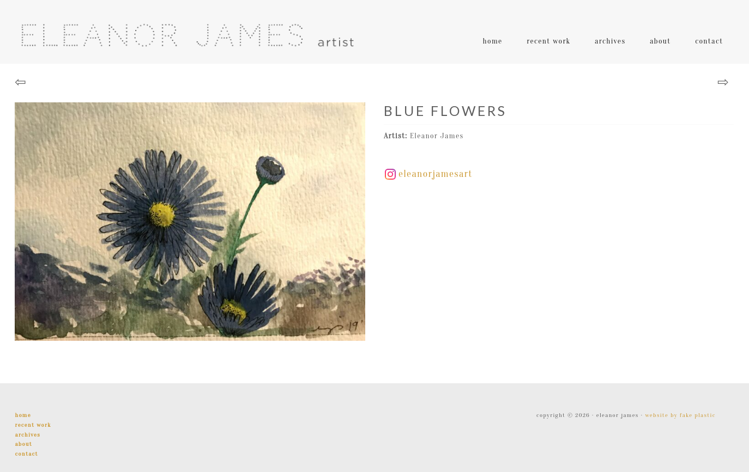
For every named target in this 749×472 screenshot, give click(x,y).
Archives (27, 434)
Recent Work (33, 424)
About (23, 444)
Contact (26, 453)
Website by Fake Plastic (680, 415)
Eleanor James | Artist (187, 35)
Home (23, 415)
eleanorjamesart (429, 174)
